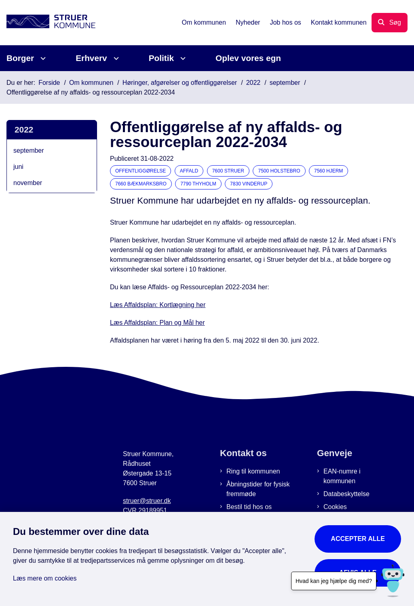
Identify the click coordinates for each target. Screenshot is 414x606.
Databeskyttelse (346, 493)
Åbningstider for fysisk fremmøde (258, 489)
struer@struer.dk (147, 500)
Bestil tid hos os (249, 506)
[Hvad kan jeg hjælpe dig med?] (393, 581)
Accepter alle (358, 538)
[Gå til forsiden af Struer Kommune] (47, 23)
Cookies (335, 506)
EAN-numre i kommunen (342, 476)
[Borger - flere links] (42, 58)
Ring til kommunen (253, 471)
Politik (161, 58)
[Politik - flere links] (182, 58)
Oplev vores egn (248, 58)
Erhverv (91, 58)
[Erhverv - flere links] (115, 58)
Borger (20, 58)
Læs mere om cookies (44, 578)
